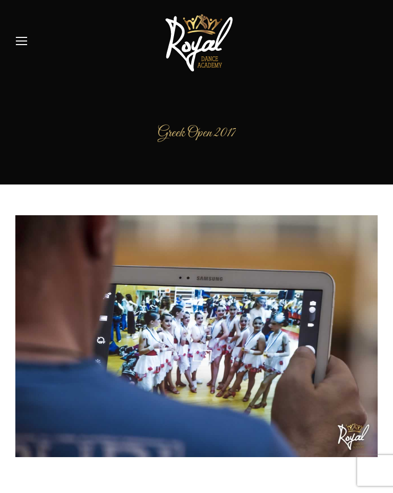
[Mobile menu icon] (21, 41)
